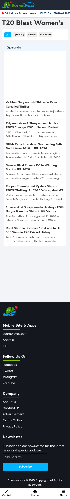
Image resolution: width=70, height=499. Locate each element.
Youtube (9, 383)
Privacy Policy (12, 426)
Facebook (10, 364)
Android (8, 339)
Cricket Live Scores (14, 13)
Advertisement (13, 414)
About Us (9, 402)
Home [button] (35, 493)
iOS (5, 346)
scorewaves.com (15, 333)
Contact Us (11, 408)
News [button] (63, 493)
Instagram (10, 377)
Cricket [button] (6, 493)
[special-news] (35, 108)
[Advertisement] (35, 75)
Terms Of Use (12, 420)
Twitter (8, 371)
